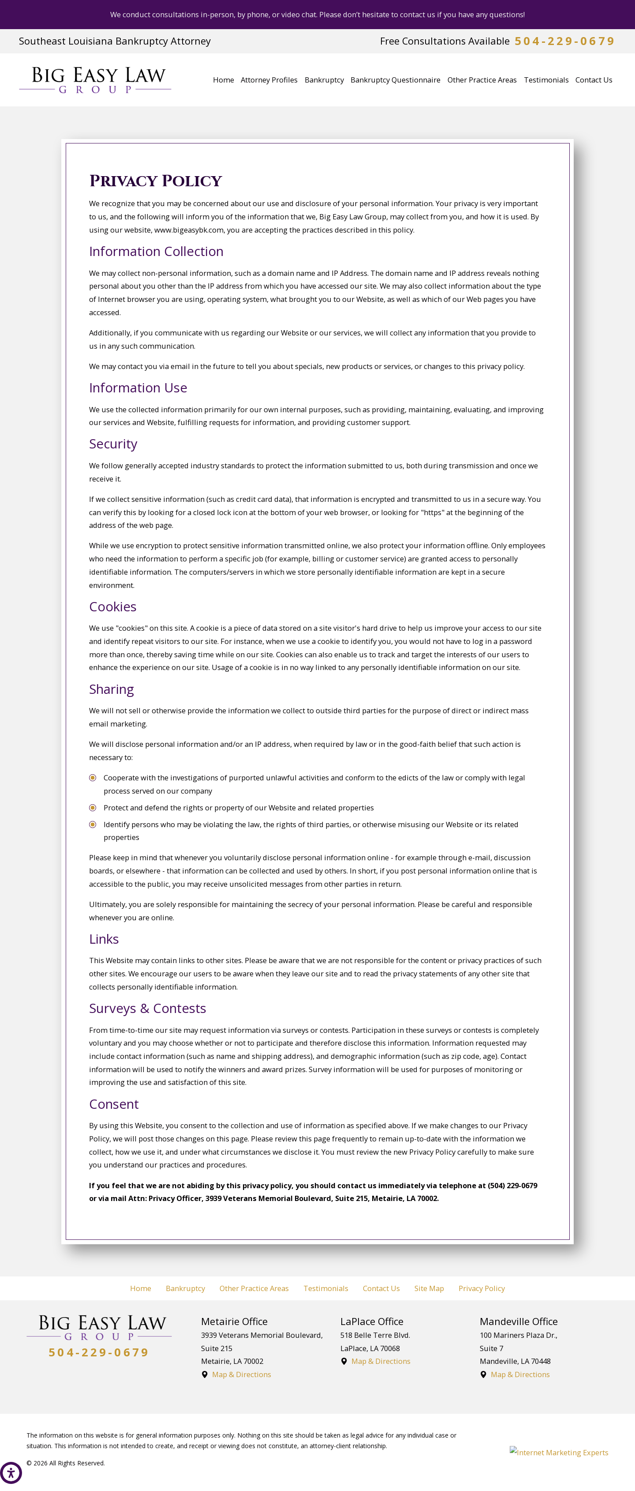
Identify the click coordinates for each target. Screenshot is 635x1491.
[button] (11, 1473)
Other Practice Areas (254, 1288)
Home (140, 1288)
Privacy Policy (482, 1288)
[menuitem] (223, 79)
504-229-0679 (565, 41)
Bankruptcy (185, 1288)
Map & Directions (241, 1374)
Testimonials (325, 1288)
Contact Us (381, 1288)
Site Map (429, 1288)
